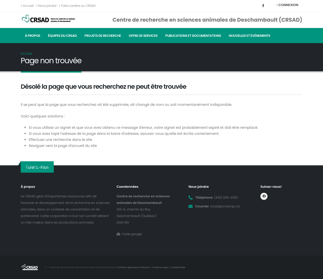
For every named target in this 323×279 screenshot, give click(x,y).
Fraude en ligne (161, 267)
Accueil (27, 6)
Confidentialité (179, 267)
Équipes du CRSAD (62, 35)
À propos (32, 35)
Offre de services (143, 35)
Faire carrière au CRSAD (77, 6)
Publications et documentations (193, 35)
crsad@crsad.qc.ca (225, 206)
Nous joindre (46, 6)
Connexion (287, 5)
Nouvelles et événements (249, 35)
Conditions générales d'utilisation (134, 267)
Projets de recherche (103, 35)
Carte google (130, 234)
